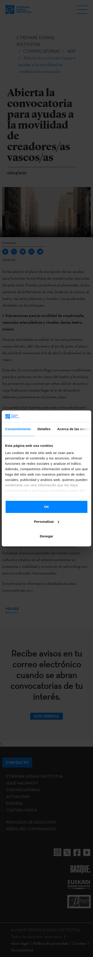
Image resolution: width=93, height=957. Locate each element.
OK (46, 507)
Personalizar (46, 521)
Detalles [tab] (44, 429)
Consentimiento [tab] (18, 429)
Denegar (46, 536)
